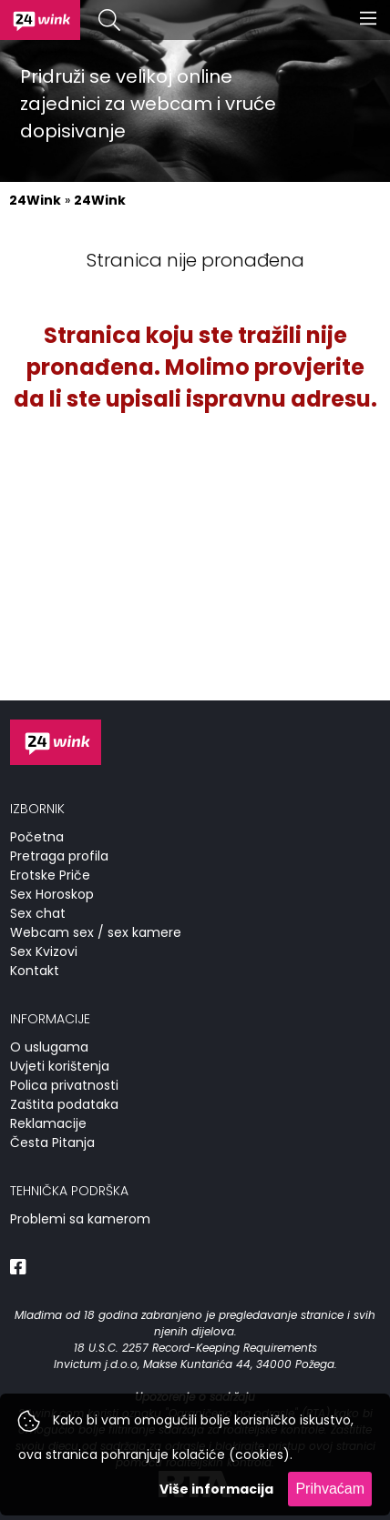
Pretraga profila (59, 856)
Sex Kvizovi (43, 951)
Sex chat (38, 913)
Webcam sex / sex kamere (95, 932)
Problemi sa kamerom (80, 1219)
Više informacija (216, 1489)
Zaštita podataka (64, 1104)
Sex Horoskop (52, 894)
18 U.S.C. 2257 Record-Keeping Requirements (195, 1347)
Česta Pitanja (52, 1142)
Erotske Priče (50, 875)
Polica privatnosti (64, 1085)
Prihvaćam (329, 1488)
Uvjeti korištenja (59, 1066)
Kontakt (34, 970)
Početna (37, 837)
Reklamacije (48, 1123)
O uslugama (49, 1047)
